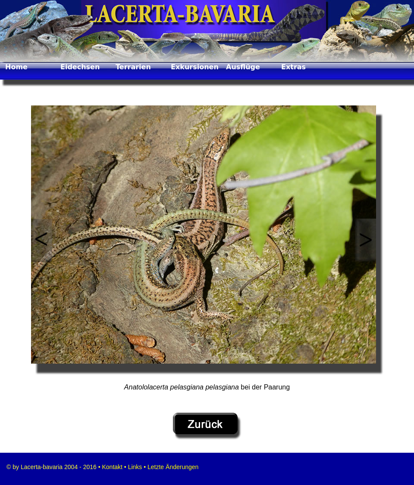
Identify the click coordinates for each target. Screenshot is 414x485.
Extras (293, 67)
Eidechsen (80, 67)
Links (135, 466)
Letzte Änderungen (172, 466)
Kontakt (111, 466)
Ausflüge (243, 67)
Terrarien (133, 67)
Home (16, 67)
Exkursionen (195, 67)
